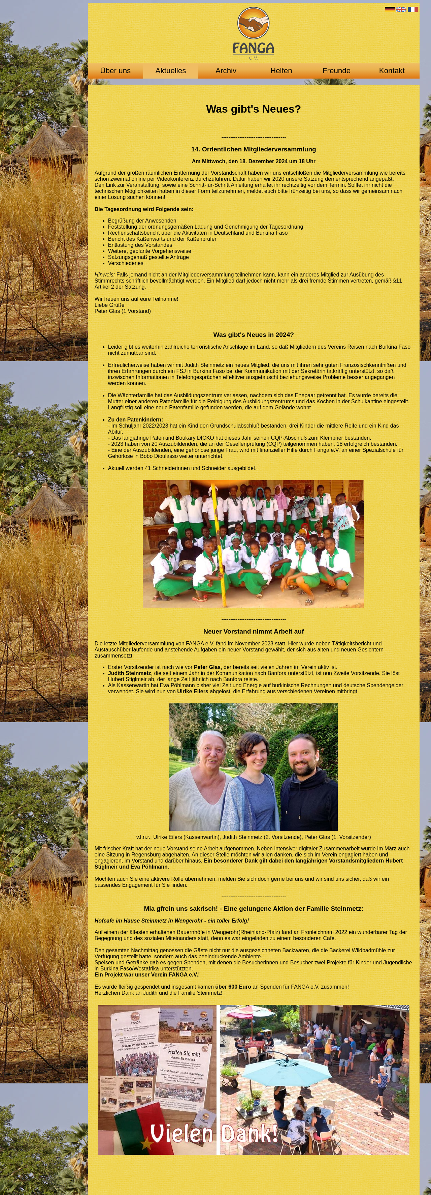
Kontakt (392, 70)
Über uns (115, 70)
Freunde (337, 70)
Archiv (226, 70)
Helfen (281, 70)
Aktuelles (171, 70)
